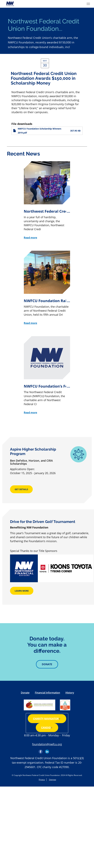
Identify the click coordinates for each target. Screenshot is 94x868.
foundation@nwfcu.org (47, 744)
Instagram (53, 750)
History (69, 692)
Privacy (42, 779)
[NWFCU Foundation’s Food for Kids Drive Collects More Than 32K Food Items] (47, 375)
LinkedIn (47, 750)
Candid (47, 727)
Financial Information (47, 692)
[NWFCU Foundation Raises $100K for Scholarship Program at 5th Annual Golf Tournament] (47, 288)
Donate (47, 664)
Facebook (41, 750)
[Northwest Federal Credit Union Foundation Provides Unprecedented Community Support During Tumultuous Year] (47, 200)
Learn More (22, 590)
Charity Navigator (47, 718)
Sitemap (52, 779)
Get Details (21, 489)
